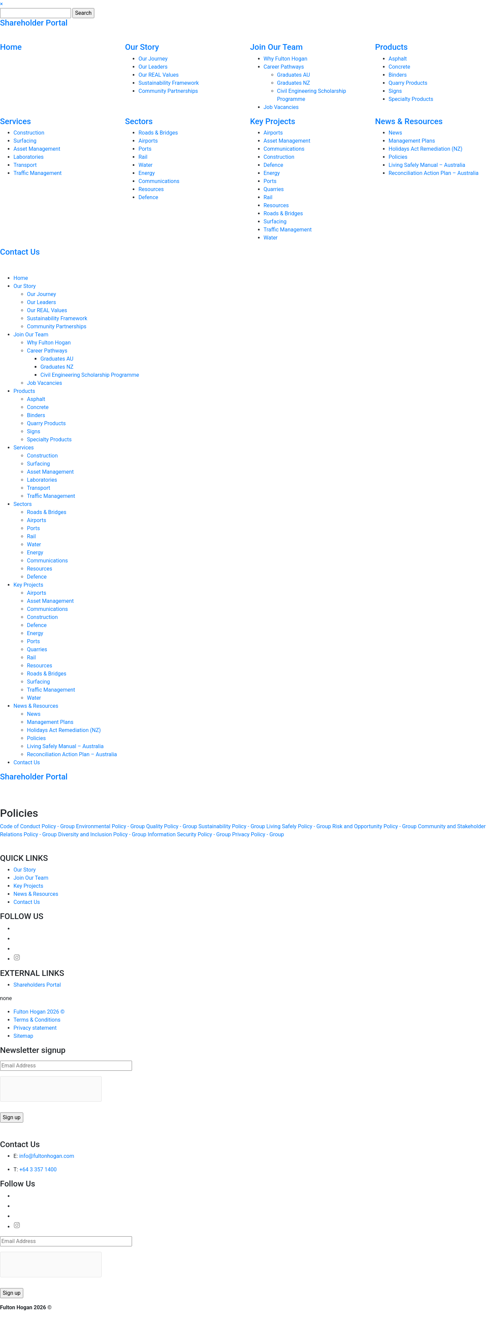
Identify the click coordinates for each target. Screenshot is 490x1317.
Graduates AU (293, 75)
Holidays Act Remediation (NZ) (425, 149)
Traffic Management (37, 173)
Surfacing (24, 141)
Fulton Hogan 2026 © (39, 1012)
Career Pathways (284, 67)
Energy (146, 173)
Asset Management (36, 149)
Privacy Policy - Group (258, 834)
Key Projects (272, 121)
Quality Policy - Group (171, 826)
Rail (142, 157)
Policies (398, 157)
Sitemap (23, 1036)
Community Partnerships (168, 91)
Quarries (274, 189)
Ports (144, 149)
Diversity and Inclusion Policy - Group (102, 834)
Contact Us (20, 252)
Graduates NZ (293, 83)
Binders (398, 75)
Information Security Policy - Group (189, 834)
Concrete (399, 67)
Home (11, 47)
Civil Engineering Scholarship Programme (89, 375)
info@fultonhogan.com (46, 1156)
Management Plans (412, 141)
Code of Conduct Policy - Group (37, 826)
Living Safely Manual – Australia (427, 165)
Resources (151, 189)
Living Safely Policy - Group (298, 826)
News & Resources (409, 121)
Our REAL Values (158, 75)
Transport (25, 165)
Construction (28, 133)
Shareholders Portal (37, 985)
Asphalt (398, 59)
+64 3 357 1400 (38, 1169)
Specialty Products (411, 99)
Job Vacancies (281, 107)
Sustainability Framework (168, 83)
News (395, 133)
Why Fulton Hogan (285, 59)
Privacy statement (35, 1028)
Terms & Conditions (37, 1020)
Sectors (139, 121)
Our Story (142, 47)
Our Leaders (152, 67)
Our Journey (152, 59)
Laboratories (28, 157)
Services (15, 121)
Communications (158, 181)
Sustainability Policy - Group (231, 826)
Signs (395, 91)
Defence (148, 197)
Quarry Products (408, 83)
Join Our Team (276, 47)
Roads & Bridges (158, 133)
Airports (148, 141)
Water (145, 165)
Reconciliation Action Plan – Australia (434, 173)
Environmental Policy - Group (110, 826)
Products (391, 47)
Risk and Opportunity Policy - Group (374, 826)
